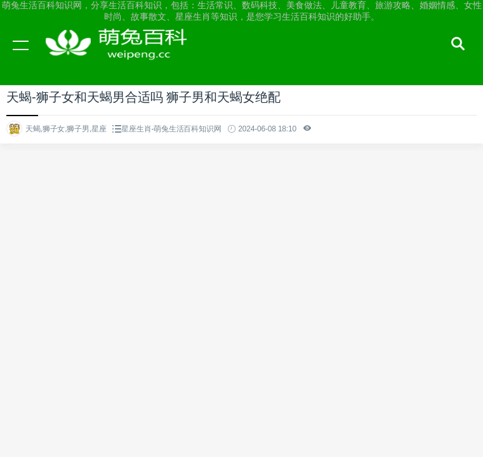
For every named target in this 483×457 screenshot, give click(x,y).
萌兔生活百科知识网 (120, 57)
